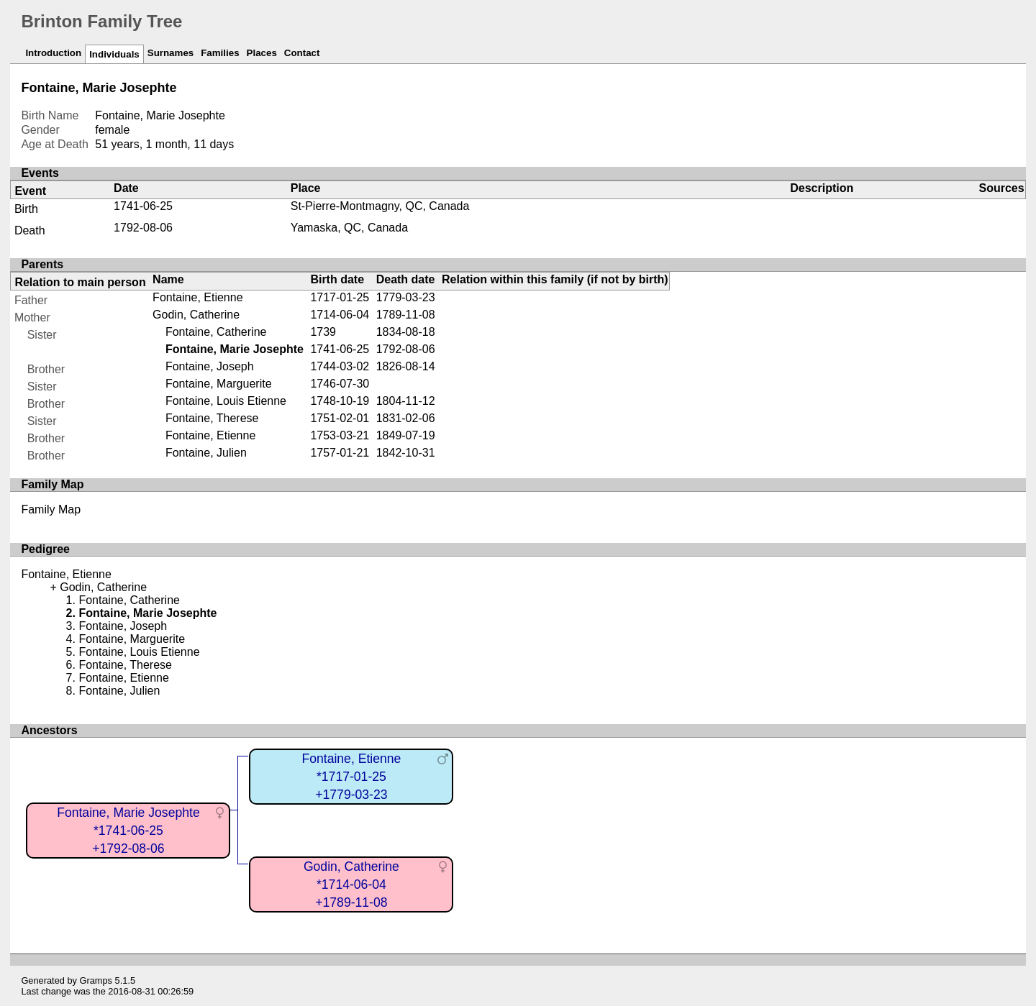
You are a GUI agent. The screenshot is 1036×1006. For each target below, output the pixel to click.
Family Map (51, 509)
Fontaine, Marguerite (218, 384)
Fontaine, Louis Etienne (225, 401)
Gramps (96, 980)
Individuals (114, 54)
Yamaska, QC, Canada (349, 227)
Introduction (53, 52)
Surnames (170, 52)
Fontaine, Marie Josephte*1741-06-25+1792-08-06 (128, 830)
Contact (302, 52)
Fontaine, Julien (206, 453)
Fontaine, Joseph (209, 366)
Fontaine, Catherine (216, 332)
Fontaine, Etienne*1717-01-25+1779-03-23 (351, 776)
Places (262, 52)
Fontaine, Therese (212, 418)
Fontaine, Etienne (197, 297)
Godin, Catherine (196, 314)
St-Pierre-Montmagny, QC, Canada (380, 206)
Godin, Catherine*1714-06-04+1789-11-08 (351, 884)
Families (220, 52)
